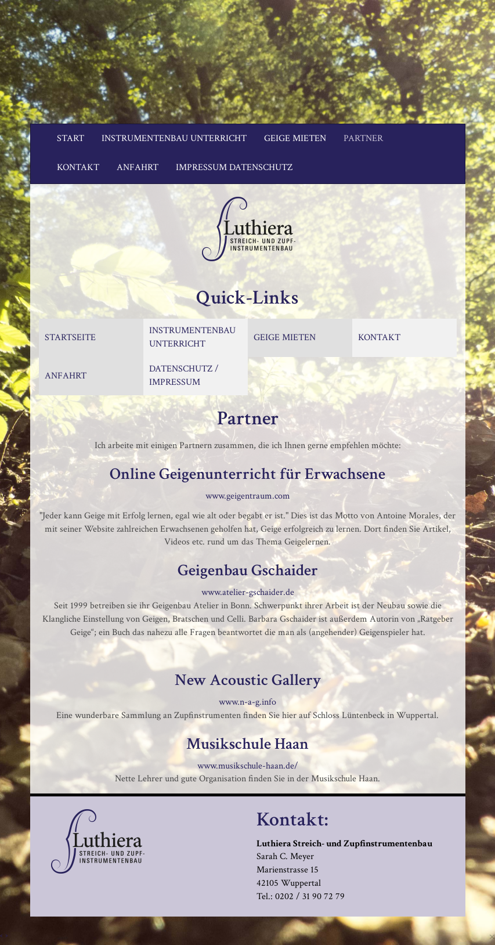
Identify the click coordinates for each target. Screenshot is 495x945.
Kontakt (78, 167)
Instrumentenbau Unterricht (174, 138)
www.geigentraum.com (247, 496)
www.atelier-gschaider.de (247, 592)
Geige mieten (295, 138)
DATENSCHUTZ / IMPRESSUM (184, 375)
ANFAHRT (65, 376)
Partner (363, 138)
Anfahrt (137, 167)
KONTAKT (379, 337)
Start (70, 138)
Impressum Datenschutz (234, 167)
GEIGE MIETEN (285, 337)
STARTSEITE (70, 337)
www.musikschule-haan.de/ (247, 766)
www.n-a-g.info (247, 702)
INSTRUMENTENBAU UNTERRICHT (192, 337)
